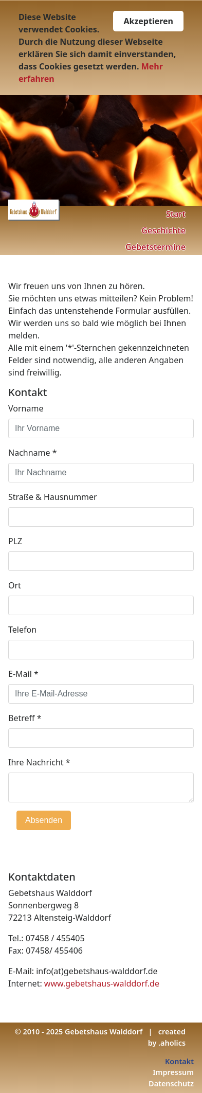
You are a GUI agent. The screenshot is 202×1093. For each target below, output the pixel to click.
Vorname (25, 408)
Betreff (25, 718)
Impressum (173, 1072)
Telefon (22, 629)
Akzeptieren (148, 21)
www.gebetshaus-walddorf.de (101, 983)
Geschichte (163, 230)
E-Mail (23, 673)
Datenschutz (171, 1083)
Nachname (32, 452)
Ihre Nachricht (39, 762)
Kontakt (179, 1061)
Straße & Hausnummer (52, 497)
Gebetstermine (155, 247)
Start (176, 214)
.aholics (172, 1043)
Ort (14, 585)
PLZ (15, 541)
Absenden (43, 820)
